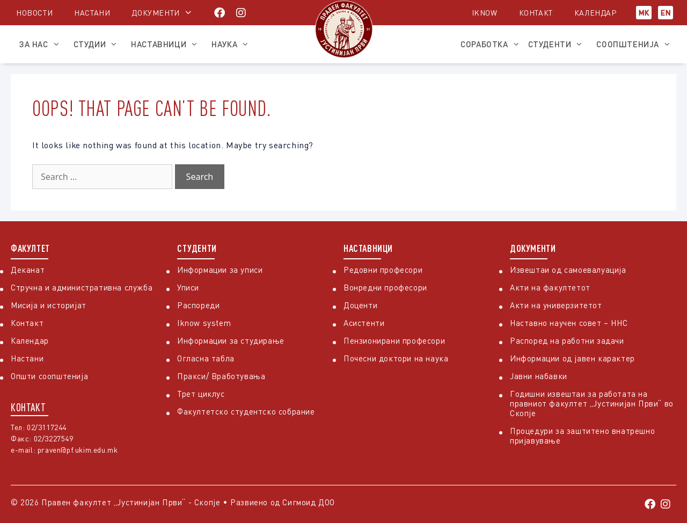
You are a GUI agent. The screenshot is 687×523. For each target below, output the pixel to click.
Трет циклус (201, 393)
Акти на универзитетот (556, 305)
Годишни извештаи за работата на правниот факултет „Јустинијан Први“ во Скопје (592, 403)
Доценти (360, 305)
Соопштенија (636, 44)
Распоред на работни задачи (567, 340)
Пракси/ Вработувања (221, 376)
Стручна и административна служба (81, 287)
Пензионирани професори (394, 340)
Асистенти (364, 323)
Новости (34, 12)
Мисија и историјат (48, 305)
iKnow (485, 12)
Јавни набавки (538, 376)
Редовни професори (383, 269)
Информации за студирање (230, 340)
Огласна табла (206, 358)
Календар (595, 12)
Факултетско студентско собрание (246, 411)
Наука (232, 44)
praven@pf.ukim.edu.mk (78, 449)
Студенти (558, 44)
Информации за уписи (219, 269)
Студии (98, 44)
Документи (155, 12)
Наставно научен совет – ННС (568, 323)
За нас (42, 44)
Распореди (198, 305)
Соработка (490, 44)
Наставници (167, 44)
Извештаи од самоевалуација (568, 269)
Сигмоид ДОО (308, 502)
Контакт (536, 12)
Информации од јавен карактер (572, 358)
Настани (92, 12)
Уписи (188, 287)
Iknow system (204, 323)
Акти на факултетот (550, 287)
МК (643, 12)
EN (665, 12)
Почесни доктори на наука (396, 358)
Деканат (28, 269)
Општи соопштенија (49, 376)
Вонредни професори (385, 287)
